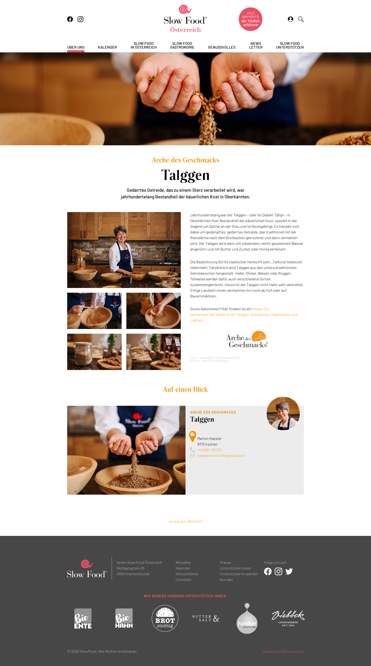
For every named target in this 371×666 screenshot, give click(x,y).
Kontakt (226, 579)
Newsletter (256, 45)
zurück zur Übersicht (186, 521)
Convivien (183, 579)
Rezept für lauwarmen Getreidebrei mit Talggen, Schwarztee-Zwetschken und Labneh (244, 314)
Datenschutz (272, 651)
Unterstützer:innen (235, 568)
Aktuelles (183, 562)
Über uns (75, 47)
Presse (225, 562)
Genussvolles (221, 47)
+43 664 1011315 (209, 449)
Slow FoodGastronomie (182, 45)
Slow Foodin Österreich (144, 45)
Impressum (294, 651)
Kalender (107, 47)
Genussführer (187, 573)
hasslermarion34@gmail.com (221, 455)
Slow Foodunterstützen (290, 45)
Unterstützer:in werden (239, 573)
